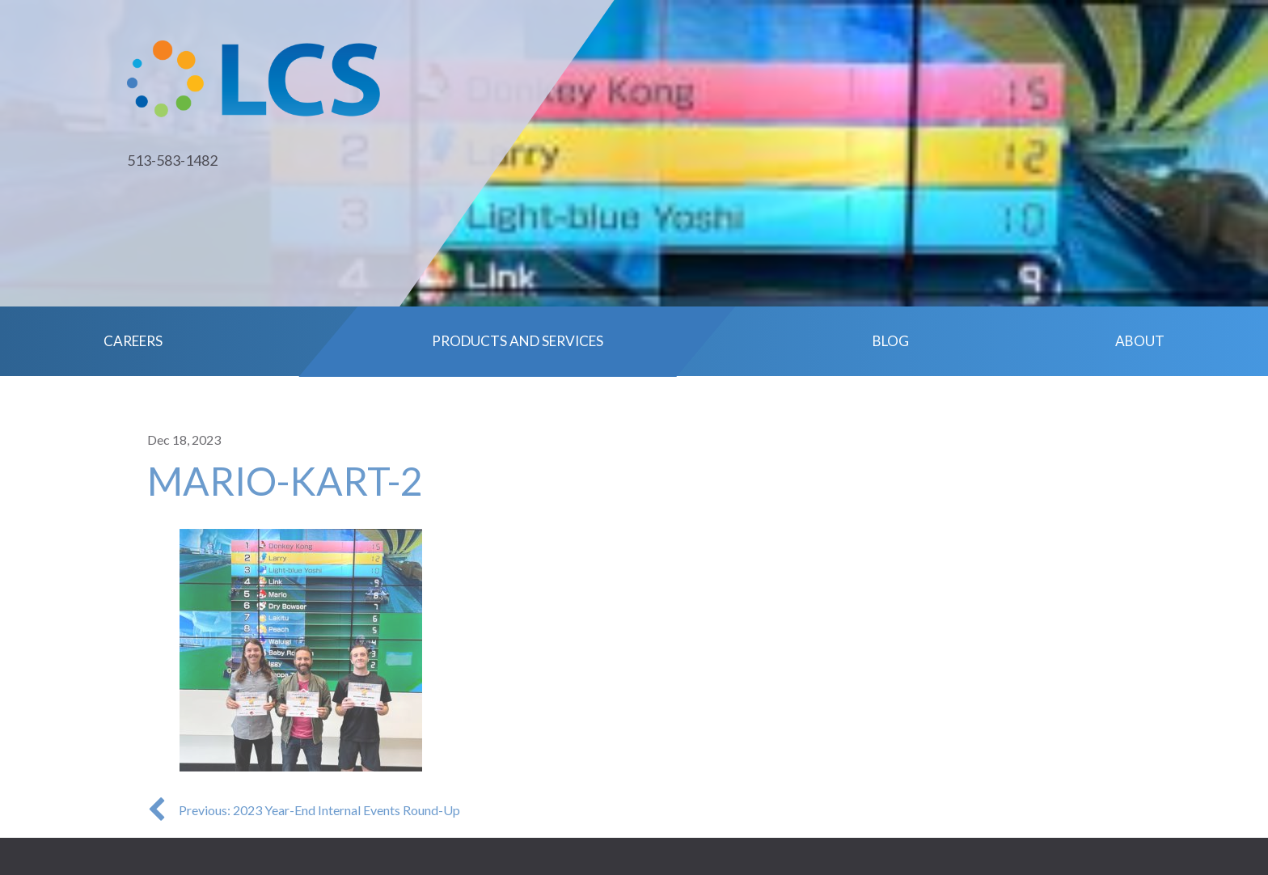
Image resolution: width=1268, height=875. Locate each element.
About (1139, 340)
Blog (891, 340)
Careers (133, 340)
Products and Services (517, 340)
